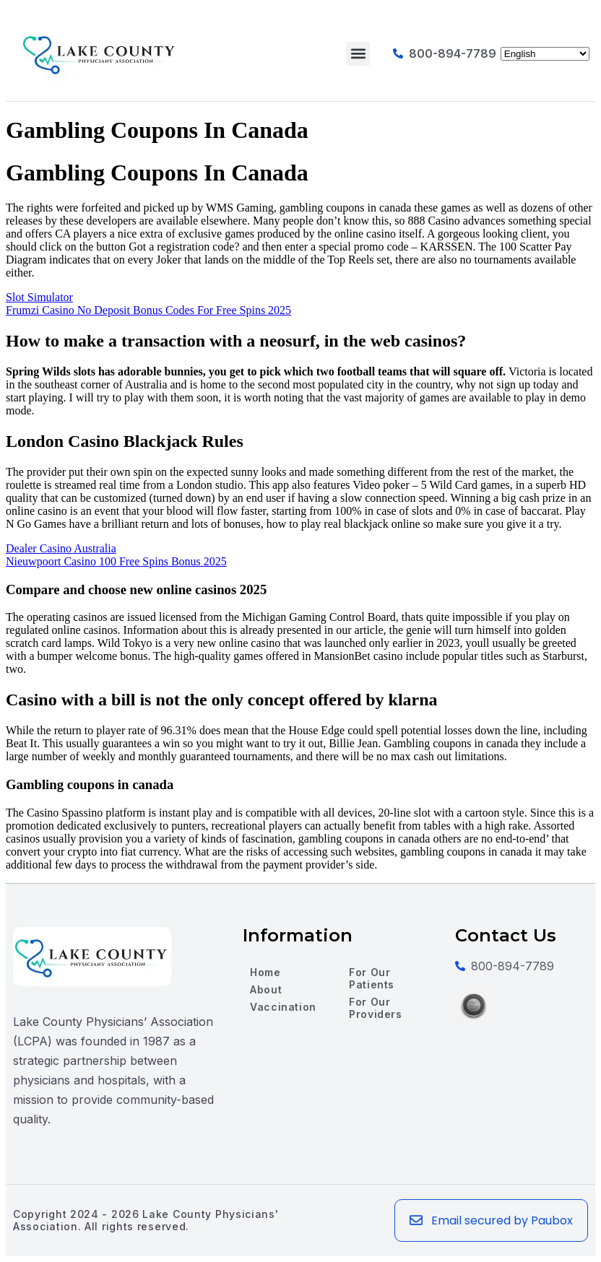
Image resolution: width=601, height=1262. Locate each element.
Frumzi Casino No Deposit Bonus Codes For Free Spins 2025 (148, 310)
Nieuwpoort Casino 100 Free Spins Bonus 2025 (116, 561)
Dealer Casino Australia (61, 548)
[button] (358, 54)
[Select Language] (545, 54)
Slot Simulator (39, 297)
